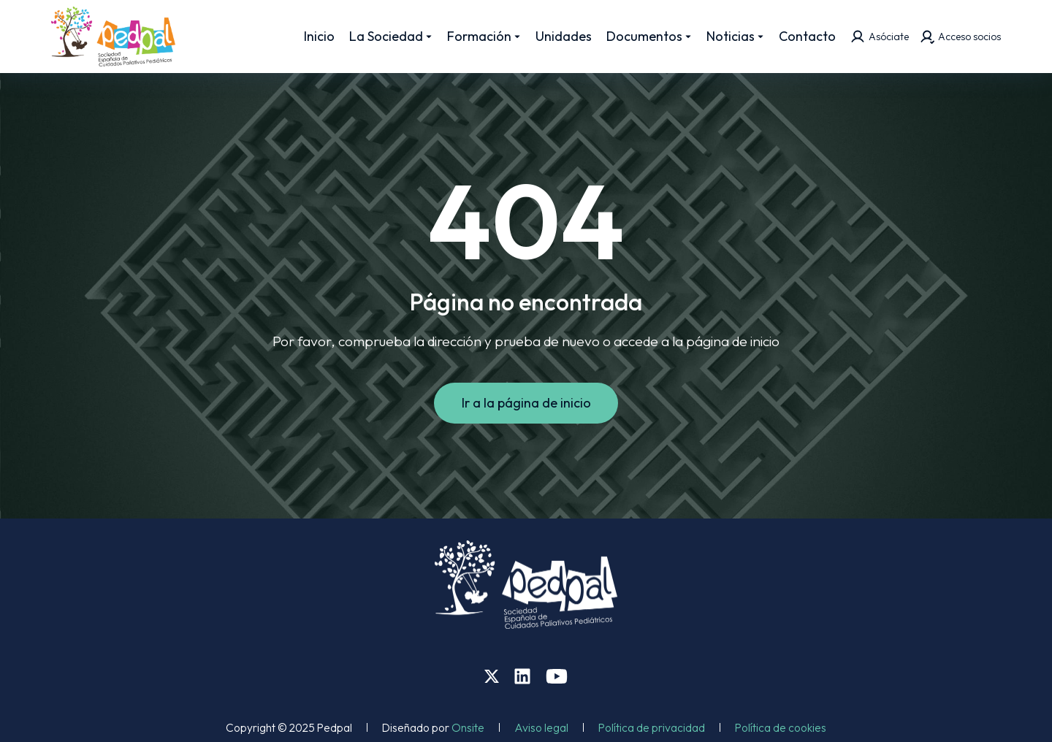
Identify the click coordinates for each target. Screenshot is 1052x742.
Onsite (467, 727)
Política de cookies (780, 727)
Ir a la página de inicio (526, 402)
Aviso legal (541, 727)
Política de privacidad (651, 727)
